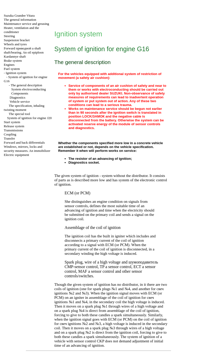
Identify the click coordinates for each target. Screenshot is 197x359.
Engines (9, 65)
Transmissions (13, 130)
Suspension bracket (17, 40)
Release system (14, 126)
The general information (20, 20)
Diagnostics (17, 97)
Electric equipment (16, 155)
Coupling (10, 134)
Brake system (13, 60)
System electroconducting (28, 89)
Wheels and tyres (15, 44)
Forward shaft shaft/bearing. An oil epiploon (24, 50)
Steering (9, 36)
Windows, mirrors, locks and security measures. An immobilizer (27, 149)
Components (19, 93)
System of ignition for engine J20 (29, 118)
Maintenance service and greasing (26, 24)
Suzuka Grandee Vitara (19, 15)
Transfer (9, 138)
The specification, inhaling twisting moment (24, 108)
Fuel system (12, 69)
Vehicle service (19, 101)
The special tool (19, 114)
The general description (26, 85)
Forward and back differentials (24, 142)
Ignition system (16, 73)
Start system (12, 122)
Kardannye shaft (15, 56)
